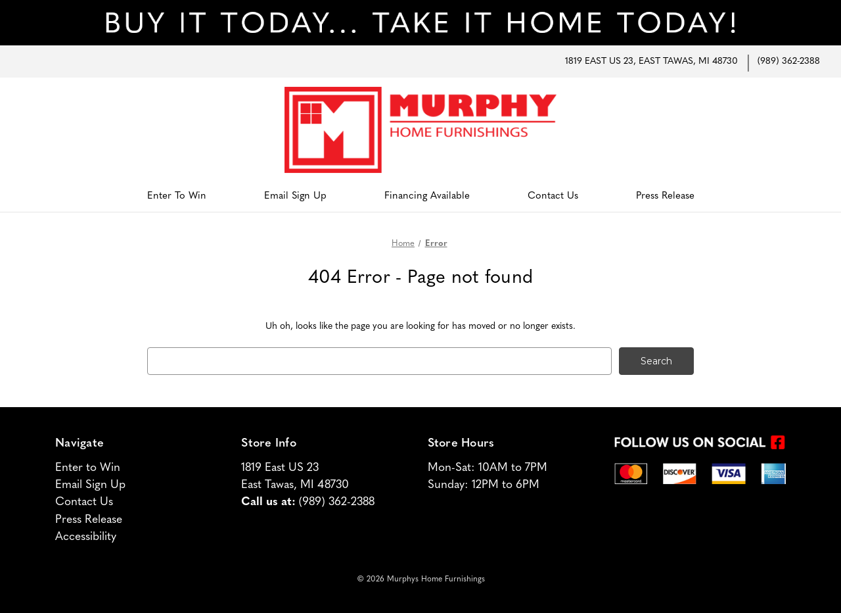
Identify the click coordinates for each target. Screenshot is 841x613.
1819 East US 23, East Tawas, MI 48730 (651, 61)
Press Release (665, 196)
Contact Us (553, 196)
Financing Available (427, 196)
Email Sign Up (295, 196)
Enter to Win (176, 196)
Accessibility (85, 537)
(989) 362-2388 (789, 61)
